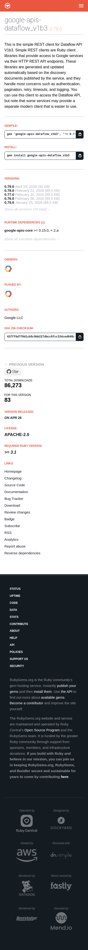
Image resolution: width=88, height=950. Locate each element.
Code (14, 603)
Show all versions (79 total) (25, 209)
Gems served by (61, 875)
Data (13, 610)
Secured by (63, 908)
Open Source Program (42, 730)
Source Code (14, 485)
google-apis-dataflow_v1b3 (26, 24)
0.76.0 (9, 198)
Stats (14, 617)
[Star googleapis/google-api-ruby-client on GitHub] (12, 371)
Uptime (15, 596)
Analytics (11, 539)
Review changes (17, 512)
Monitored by (28, 875)
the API (66, 691)
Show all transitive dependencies (30, 239)
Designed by (62, 810)
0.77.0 (9, 194)
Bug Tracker (13, 499)
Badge (9, 519)
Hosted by (28, 843)
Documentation (16, 492)
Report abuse (15, 546)
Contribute (19, 624)
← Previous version (24, 364)
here (65, 777)
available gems (53, 697)
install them (43, 691)
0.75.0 (9, 202)
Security (17, 666)
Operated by (28, 812)
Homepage (13, 471)
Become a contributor (26, 703)
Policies (16, 652)
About (15, 630)
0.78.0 (9, 190)
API (12, 645)
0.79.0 (9, 186)
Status (15, 588)
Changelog (13, 478)
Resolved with (62, 843)
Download (12, 505)
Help (13, 638)
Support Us (19, 659)
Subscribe (12, 526)
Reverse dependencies (22, 553)
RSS (8, 533)
